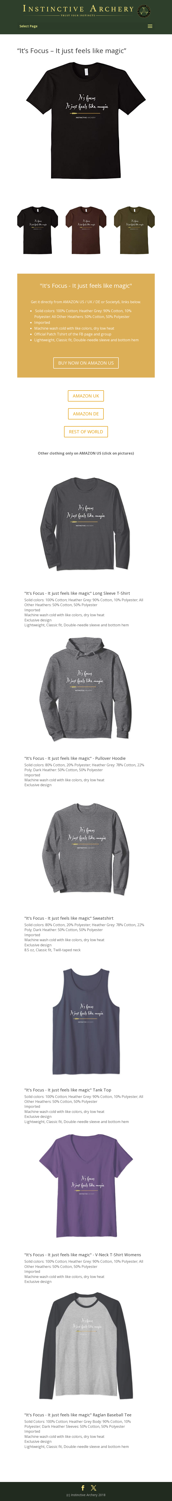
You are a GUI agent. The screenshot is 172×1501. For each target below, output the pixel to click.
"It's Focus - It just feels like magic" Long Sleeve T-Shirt (77, 593)
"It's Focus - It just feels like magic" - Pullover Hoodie (75, 758)
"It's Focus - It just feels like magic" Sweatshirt (69, 918)
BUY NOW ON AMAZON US (86, 363)
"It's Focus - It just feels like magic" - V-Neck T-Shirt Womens (82, 1254)
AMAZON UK (86, 396)
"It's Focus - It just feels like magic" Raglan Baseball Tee (77, 1414)
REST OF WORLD (86, 432)
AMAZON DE (86, 414)
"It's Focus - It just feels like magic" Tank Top (67, 1090)
